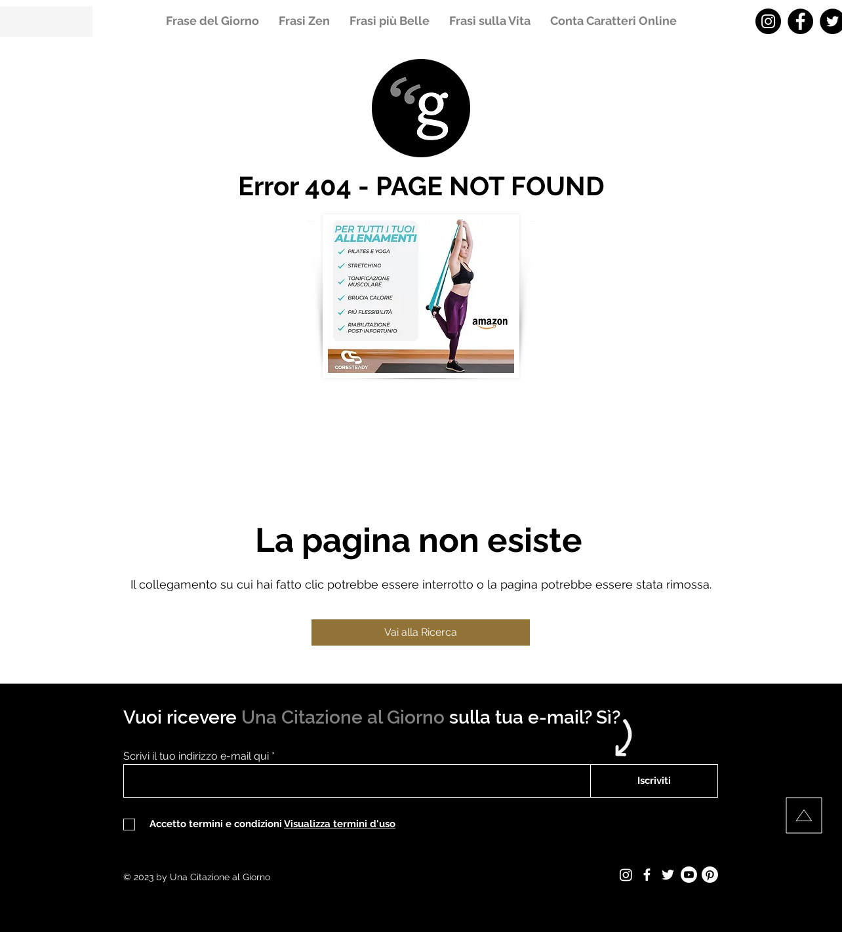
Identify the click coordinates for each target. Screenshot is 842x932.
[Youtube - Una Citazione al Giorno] (689, 874)
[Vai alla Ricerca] (420, 632)
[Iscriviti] (654, 781)
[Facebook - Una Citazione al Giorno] (800, 21)
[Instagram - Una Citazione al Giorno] (768, 21)
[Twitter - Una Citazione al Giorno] (668, 874)
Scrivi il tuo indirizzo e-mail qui (196, 756)
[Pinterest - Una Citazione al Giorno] (710, 874)
